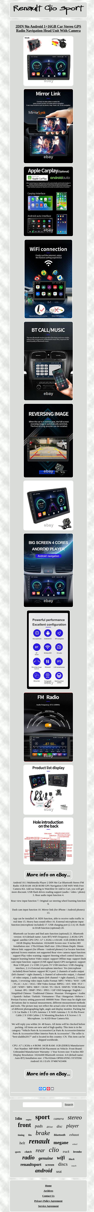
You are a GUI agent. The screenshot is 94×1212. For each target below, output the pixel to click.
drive (50, 1126)
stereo (75, 1117)
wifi (61, 1158)
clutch (28, 1151)
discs (63, 1164)
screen (49, 1165)
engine (28, 1120)
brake (43, 1132)
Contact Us (48, 1195)
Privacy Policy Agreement (48, 1200)
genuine (46, 1158)
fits (30, 1134)
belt (22, 1143)
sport (42, 1117)
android (43, 1171)
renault (39, 1141)
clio (54, 1149)
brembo (77, 1151)
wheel (74, 1144)
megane (60, 1142)
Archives (48, 1190)
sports (18, 1152)
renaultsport (30, 1164)
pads (39, 1126)
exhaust (74, 1134)
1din (18, 1118)
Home (48, 1185)
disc (59, 1126)
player (72, 1125)
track (66, 1151)
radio (28, 1157)
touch (74, 1165)
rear (40, 1150)
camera (59, 1119)
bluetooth (59, 1134)
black (72, 1159)
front (24, 1125)
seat (59, 1172)
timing (21, 1135)
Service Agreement (48, 1206)
